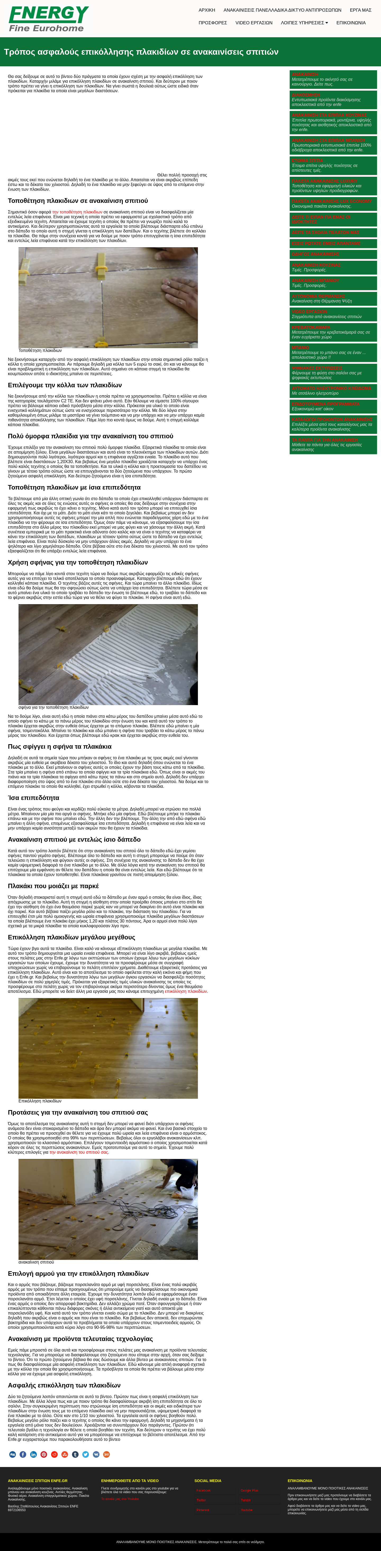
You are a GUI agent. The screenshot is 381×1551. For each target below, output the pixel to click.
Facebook (204, 1490)
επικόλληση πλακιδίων (186, 991)
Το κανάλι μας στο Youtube (120, 1499)
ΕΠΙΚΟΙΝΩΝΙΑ (351, 22)
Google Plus (249, 1490)
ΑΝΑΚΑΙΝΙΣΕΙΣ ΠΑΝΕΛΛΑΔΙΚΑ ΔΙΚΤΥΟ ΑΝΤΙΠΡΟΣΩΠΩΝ (282, 10)
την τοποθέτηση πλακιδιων (77, 212)
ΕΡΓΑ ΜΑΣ (361, 10)
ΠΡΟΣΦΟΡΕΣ (213, 22)
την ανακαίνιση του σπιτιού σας (78, 1152)
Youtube (246, 1510)
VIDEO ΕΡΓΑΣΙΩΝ (254, 22)
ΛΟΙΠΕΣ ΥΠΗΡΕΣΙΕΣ (304, 22)
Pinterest (203, 1510)
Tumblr (246, 1500)
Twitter (201, 1500)
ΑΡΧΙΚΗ (207, 10)
